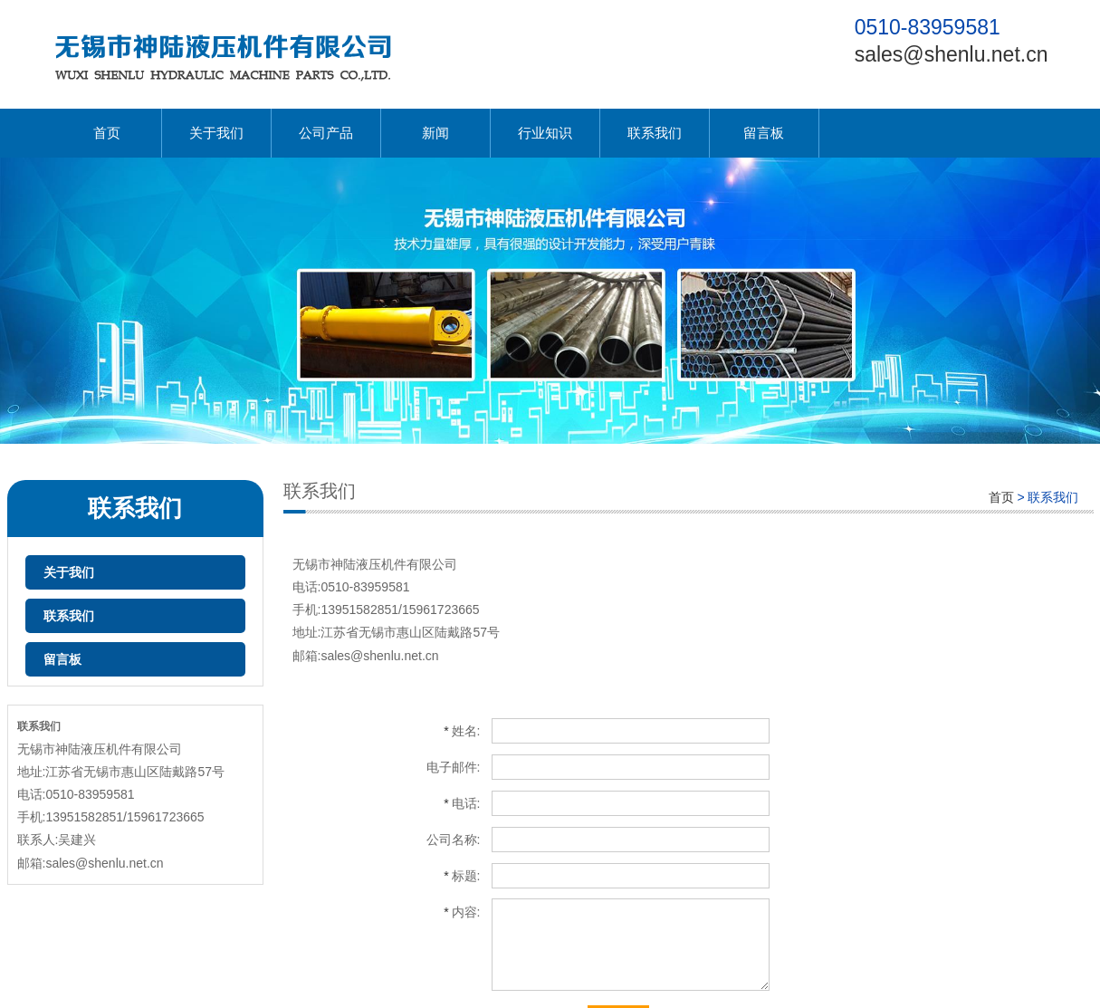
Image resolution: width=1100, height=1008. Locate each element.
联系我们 (654, 132)
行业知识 (545, 132)
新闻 (435, 132)
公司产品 (326, 132)
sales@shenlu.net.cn (951, 54)
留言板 (763, 132)
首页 (106, 132)
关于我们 (216, 132)
